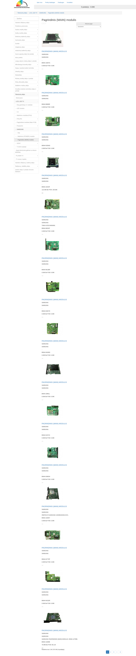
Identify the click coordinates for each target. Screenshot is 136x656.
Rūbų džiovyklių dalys (27, 82)
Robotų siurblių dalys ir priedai (24, 78)
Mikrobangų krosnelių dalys (27, 64)
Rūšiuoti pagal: (89, 23)
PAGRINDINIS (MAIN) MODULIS (54, 51)
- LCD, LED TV (27, 101)
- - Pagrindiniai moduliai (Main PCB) (25, 122)
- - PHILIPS (27, 119)
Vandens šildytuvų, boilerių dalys (24, 162)
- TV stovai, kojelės (20, 159)
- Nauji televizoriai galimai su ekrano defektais (25, 151)
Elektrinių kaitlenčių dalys (27, 36)
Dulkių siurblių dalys (27, 33)
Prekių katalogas (50, 2)
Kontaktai (69, 2)
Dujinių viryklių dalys (27, 29)
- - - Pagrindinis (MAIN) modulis (24, 140)
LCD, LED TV (33, 13)
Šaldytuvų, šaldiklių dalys (27, 166)
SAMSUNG (42, 13)
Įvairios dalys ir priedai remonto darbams (24, 170)
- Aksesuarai (19, 98)
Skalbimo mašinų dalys (27, 85)
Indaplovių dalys (27, 47)
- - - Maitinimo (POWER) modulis (25, 136)
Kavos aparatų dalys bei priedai (27, 54)
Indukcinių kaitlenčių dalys (27, 50)
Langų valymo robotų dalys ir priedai (26, 61)
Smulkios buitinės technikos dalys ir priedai (27, 90)
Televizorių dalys (22, 13)
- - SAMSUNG (27, 129)
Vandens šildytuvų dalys (22, 22)
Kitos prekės (19, 57)
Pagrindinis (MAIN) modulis (56, 13)
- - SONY (27, 143)
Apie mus (39, 2)
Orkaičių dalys (27, 71)
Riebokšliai (18, 75)
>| (120, 652)
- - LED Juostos (19, 108)
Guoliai (17, 43)
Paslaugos (61, 2)
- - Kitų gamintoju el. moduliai (23, 105)
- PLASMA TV (27, 155)
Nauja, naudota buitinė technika (24, 68)
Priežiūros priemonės (21, 26)
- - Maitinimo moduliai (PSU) (23, 115)
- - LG (27, 112)
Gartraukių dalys (27, 40)
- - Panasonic (27, 126)
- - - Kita (17, 133)
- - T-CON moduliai (20, 147)
